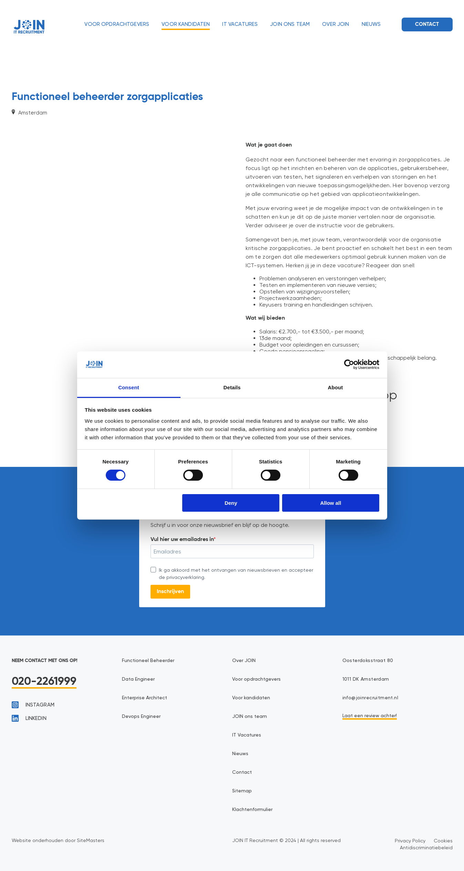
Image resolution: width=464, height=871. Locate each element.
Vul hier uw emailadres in (182, 539)
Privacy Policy (410, 840)
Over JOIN (335, 24)
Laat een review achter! (369, 715)
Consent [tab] (128, 387)
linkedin (29, 718)
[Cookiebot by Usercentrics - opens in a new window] (349, 364)
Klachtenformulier (252, 809)
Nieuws (371, 24)
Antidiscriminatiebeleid (426, 847)
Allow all (330, 503)
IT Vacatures (240, 24)
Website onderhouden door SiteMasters (58, 840)
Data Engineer (138, 679)
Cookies (443, 840)
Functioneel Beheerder (148, 660)
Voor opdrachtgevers (116, 24)
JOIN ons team (290, 24)
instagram (33, 704)
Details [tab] (232, 387)
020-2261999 (44, 681)
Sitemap (242, 791)
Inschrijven (170, 591)
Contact (427, 24)
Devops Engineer (141, 716)
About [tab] (335, 387)
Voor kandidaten (186, 24)
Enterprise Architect (144, 697)
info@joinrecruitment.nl (370, 697)
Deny (231, 503)
